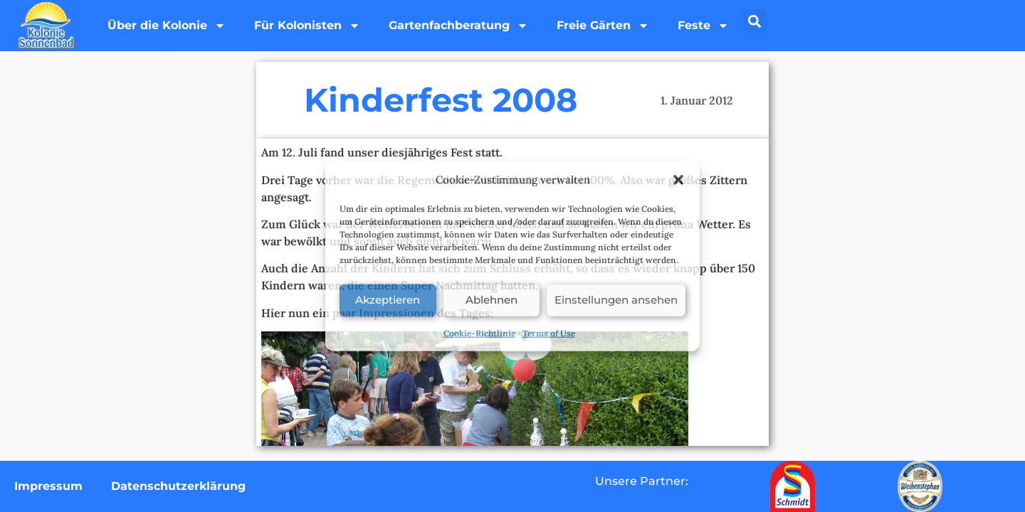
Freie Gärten (603, 25)
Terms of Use (548, 332)
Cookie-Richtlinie (479, 332)
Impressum (48, 486)
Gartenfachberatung (458, 25)
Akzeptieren (387, 299)
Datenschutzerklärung (178, 486)
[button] (678, 180)
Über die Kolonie (166, 25)
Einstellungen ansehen (616, 299)
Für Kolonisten (307, 25)
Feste (703, 25)
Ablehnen (491, 299)
